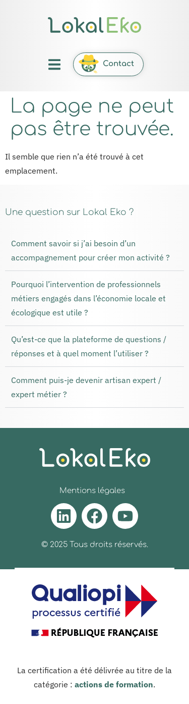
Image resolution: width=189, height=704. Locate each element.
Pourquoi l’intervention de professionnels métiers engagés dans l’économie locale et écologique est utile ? (88, 298)
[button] (54, 64)
